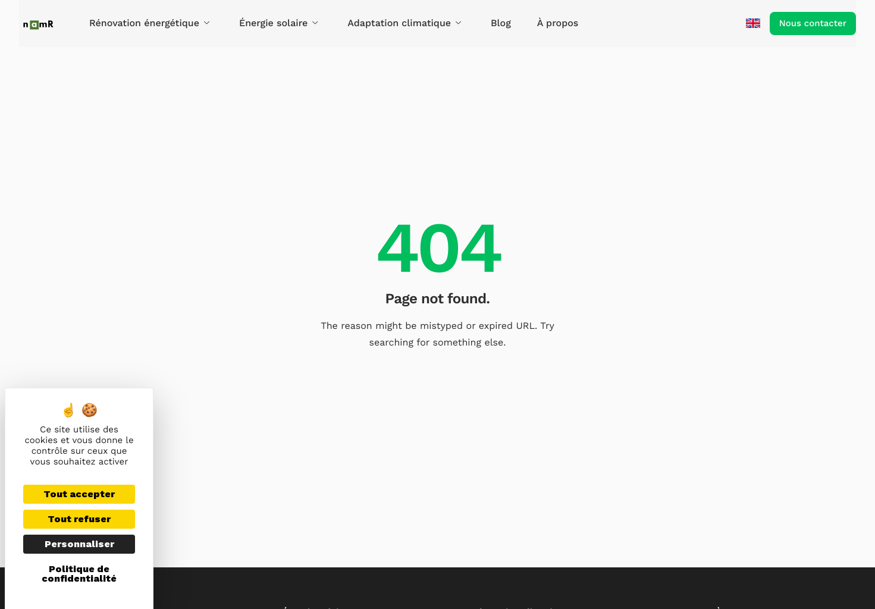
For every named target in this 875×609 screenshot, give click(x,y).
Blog (501, 23)
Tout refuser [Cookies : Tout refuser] (79, 519)
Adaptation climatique (404, 23)
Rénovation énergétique (149, 23)
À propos (557, 23)
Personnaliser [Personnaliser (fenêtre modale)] (79, 544)
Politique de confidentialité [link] (79, 573)
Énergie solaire (278, 23)
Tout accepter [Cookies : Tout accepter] (79, 494)
